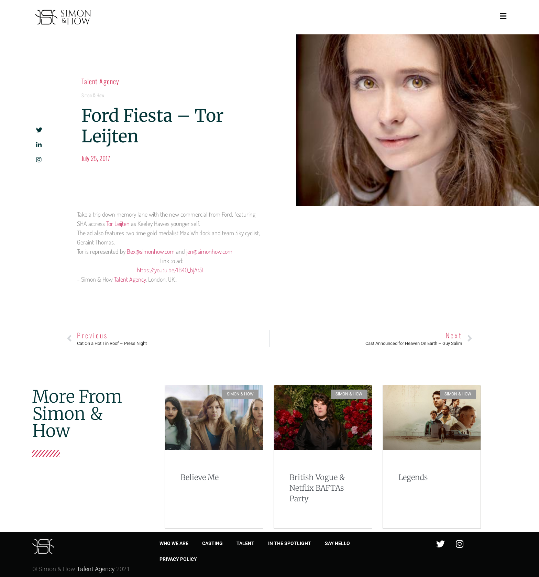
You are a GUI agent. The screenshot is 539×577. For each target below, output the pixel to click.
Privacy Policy (178, 559)
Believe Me (199, 477)
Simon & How (92, 95)
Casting (212, 543)
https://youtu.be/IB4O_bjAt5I (171, 270)
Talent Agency (100, 81)
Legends (413, 477)
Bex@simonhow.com (151, 251)
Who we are (174, 543)
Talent (245, 543)
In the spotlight (289, 543)
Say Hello (337, 543)
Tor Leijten (118, 223)
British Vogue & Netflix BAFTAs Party (317, 487)
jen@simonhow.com (209, 251)
